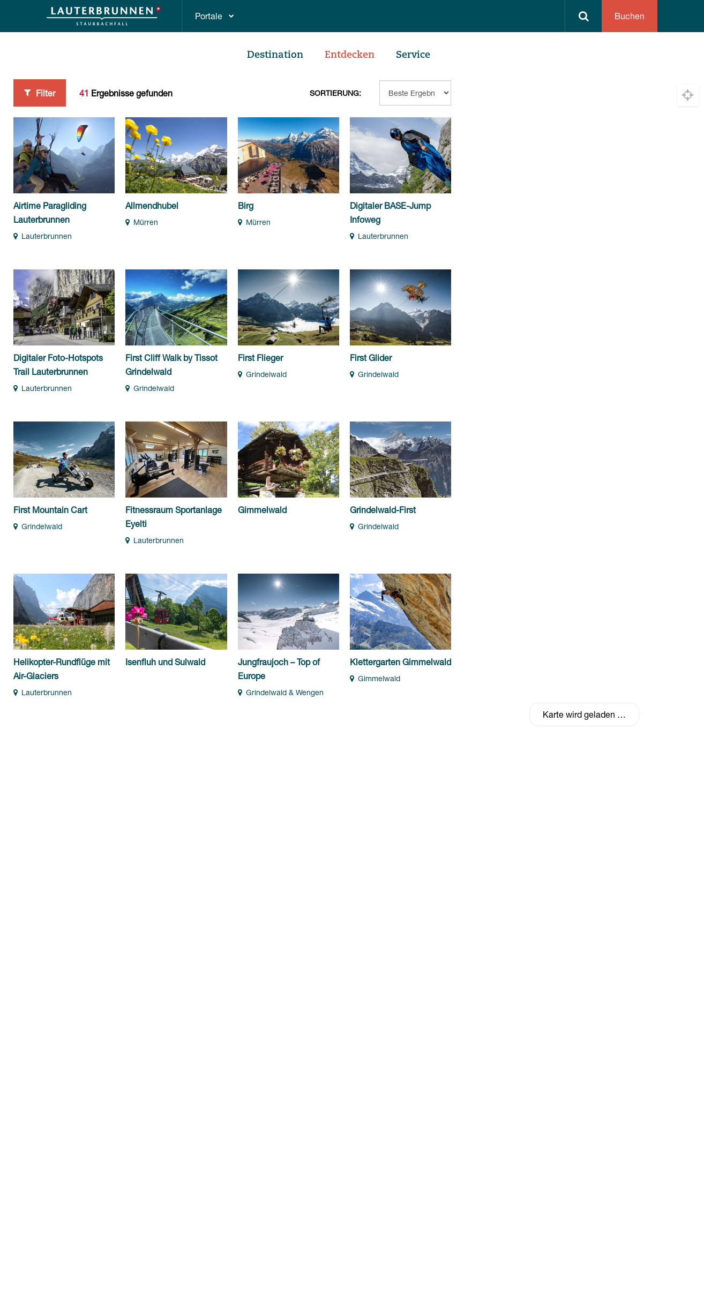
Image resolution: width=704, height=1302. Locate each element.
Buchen (630, 16)
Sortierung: (335, 92)
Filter (39, 93)
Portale (208, 16)
